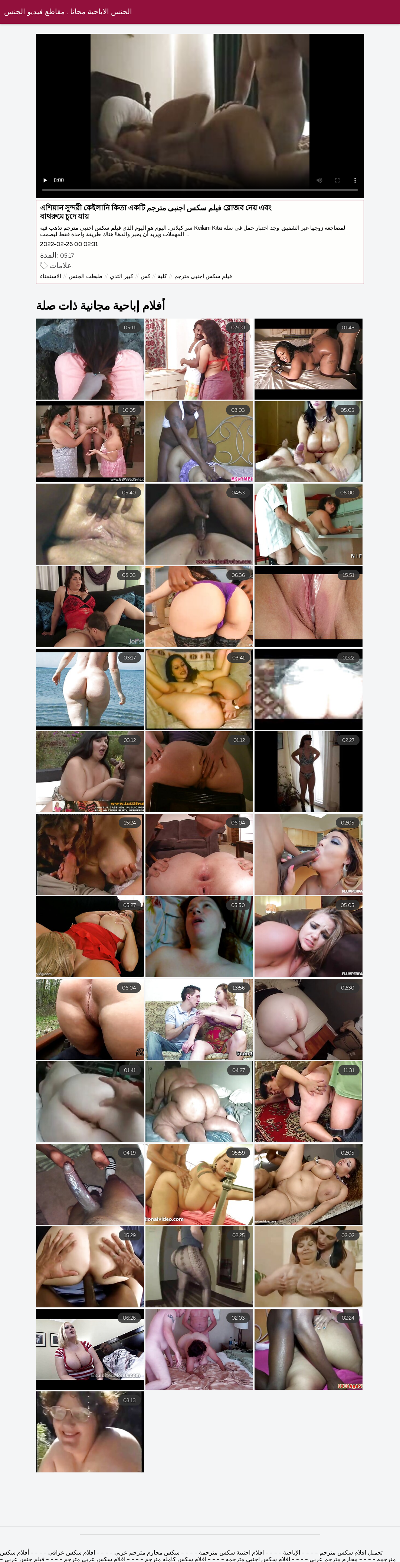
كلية (162, 276)
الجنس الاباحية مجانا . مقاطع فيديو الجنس (68, 12)
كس (145, 276)
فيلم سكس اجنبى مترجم (203, 276)
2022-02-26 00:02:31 (69, 244)
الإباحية (291, 1553)
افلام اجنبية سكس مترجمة (230, 1553)
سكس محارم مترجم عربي (147, 1553)
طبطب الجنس (85, 276)
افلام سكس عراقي (71, 1553)
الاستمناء (50, 276)
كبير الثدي (121, 276)
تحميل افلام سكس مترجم (350, 1553)
